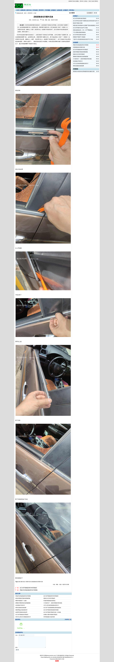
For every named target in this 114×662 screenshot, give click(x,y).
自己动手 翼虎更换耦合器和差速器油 (52, 607)
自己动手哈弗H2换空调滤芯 (79, 18)
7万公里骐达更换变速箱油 (79, 32)
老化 (24, 581)
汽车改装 (35, 10)
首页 (25, 13)
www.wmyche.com (51, 655)
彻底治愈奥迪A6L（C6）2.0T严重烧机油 (82, 30)
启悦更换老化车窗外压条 (37, 581)
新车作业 (29, 10)
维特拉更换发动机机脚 (20, 607)
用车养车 (41, 10)
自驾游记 (53, 10)
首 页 (17, 10)
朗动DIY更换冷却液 (77, 23)
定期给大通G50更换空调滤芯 (50, 614)
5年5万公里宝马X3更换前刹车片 (23, 617)
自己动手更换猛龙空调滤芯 (21, 614)
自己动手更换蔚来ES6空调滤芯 (28, 587)
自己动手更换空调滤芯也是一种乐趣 (52, 612)
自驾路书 (65, 10)
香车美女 (71, 10)
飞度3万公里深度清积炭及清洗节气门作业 (83, 39)
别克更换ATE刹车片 (20, 605)
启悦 (19, 581)
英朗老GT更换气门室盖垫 (79, 37)
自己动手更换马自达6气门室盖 (80, 27)
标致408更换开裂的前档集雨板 (22, 598)
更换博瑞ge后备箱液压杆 (21, 610)
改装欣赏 (59, 10)
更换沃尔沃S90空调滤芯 (49, 598)
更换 (22, 581)
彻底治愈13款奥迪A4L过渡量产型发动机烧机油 (84, 25)
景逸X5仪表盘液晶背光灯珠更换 (28, 590)
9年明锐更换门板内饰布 (49, 617)
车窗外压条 (28, 581)
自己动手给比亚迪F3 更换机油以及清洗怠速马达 (84, 20)
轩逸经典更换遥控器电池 (49, 600)
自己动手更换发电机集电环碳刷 (51, 610)
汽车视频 (47, 10)
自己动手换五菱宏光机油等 (79, 34)
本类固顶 (75, 69)
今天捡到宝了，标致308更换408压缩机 (53, 603)
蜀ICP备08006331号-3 (68, 657)
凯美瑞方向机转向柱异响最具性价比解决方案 (83, 71)
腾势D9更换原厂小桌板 (20, 600)
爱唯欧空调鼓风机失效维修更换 (22, 603)
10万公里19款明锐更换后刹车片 (51, 605)
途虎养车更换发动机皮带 (21, 612)
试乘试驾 (22, 10)
